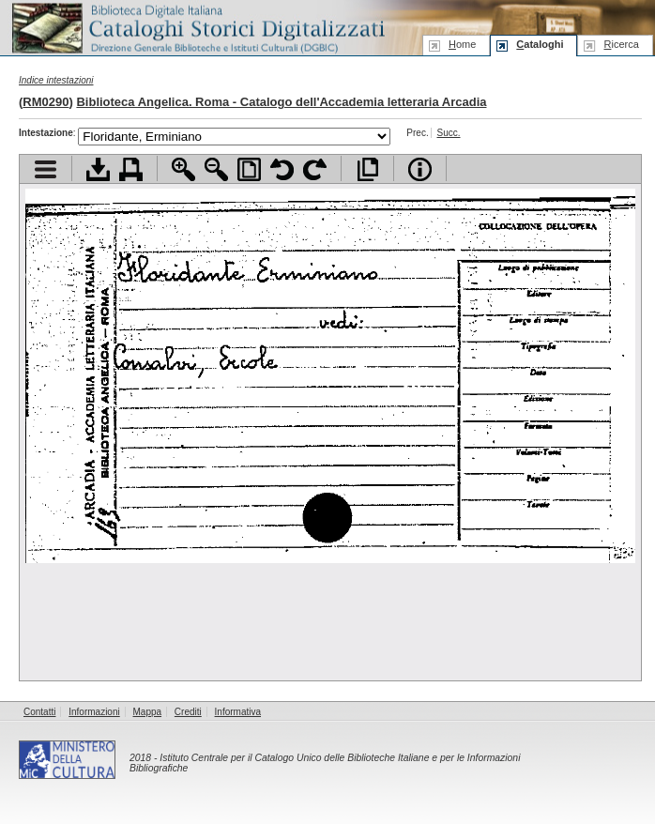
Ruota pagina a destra (315, 169)
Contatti (39, 712)
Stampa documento (131, 169)
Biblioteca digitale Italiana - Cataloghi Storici (197, 26)
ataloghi (539, 44)
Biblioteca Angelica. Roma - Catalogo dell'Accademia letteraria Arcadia (281, 102)
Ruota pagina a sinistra (282, 169)
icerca (620, 44)
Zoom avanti (183, 169)
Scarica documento (98, 169)
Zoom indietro (216, 169)
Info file (420, 169)
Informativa (238, 712)
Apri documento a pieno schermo (367, 169)
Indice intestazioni (56, 80)
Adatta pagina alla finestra (249, 169)
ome (462, 44)
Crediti (188, 712)
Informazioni (94, 712)
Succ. (448, 133)
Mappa (147, 712)
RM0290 (46, 102)
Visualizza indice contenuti (45, 169)
